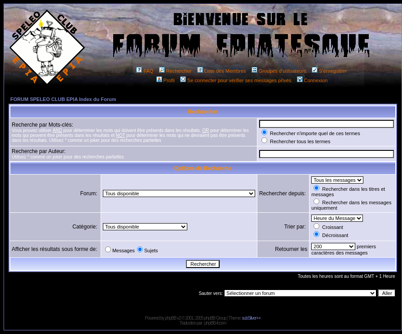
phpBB (170, 318)
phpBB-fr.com (215, 323)
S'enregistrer (329, 71)
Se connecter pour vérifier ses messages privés (236, 80)
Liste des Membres (221, 71)
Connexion (312, 80)
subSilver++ (251, 318)
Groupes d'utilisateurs (279, 71)
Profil (165, 80)
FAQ (144, 71)
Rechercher (175, 71)
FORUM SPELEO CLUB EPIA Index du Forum (63, 99)
